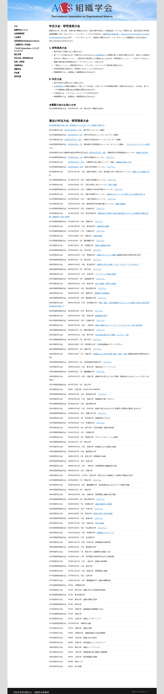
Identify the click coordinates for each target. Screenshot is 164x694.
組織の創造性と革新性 (103, 504)
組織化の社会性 (142, 153)
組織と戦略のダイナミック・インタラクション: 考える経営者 (118, 325)
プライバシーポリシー (139, 692)
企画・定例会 (19, 62)
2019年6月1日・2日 (75, 157)
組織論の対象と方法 (123, 162)
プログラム (110, 157)
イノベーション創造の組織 (105, 274)
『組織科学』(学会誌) (22, 44)
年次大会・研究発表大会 (23, 58)
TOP (16, 26)
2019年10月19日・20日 (97, 153)
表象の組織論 (120, 204)
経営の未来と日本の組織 (103, 514)
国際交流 (17, 69)
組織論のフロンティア (105, 533)
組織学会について (21, 30)
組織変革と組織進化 (102, 293)
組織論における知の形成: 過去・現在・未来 (110, 354)
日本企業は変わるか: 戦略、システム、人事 (112, 335)
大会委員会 (99, 55)
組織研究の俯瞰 (103, 226)
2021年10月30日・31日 (73, 130)
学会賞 (16, 73)
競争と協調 (112, 185)
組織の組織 (97, 236)
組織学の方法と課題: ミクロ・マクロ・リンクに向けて (118, 264)
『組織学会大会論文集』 (111, 34)
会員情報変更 (19, 33)
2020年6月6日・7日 (75, 144)
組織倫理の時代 (101, 316)
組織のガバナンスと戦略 (106, 255)
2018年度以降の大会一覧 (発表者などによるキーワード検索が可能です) (77, 125)
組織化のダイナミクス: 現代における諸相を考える (126, 194)
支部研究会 (18, 65)
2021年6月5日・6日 (75, 135)
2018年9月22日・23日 (76, 162)
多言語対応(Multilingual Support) (27, 41)
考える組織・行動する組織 (105, 284)
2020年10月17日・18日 (73, 140)
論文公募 (17, 54)
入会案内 (17, 37)
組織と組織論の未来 (103, 245)
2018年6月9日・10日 (75, 167)
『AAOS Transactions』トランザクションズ (26, 49)
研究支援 (17, 76)
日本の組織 (99, 523)
